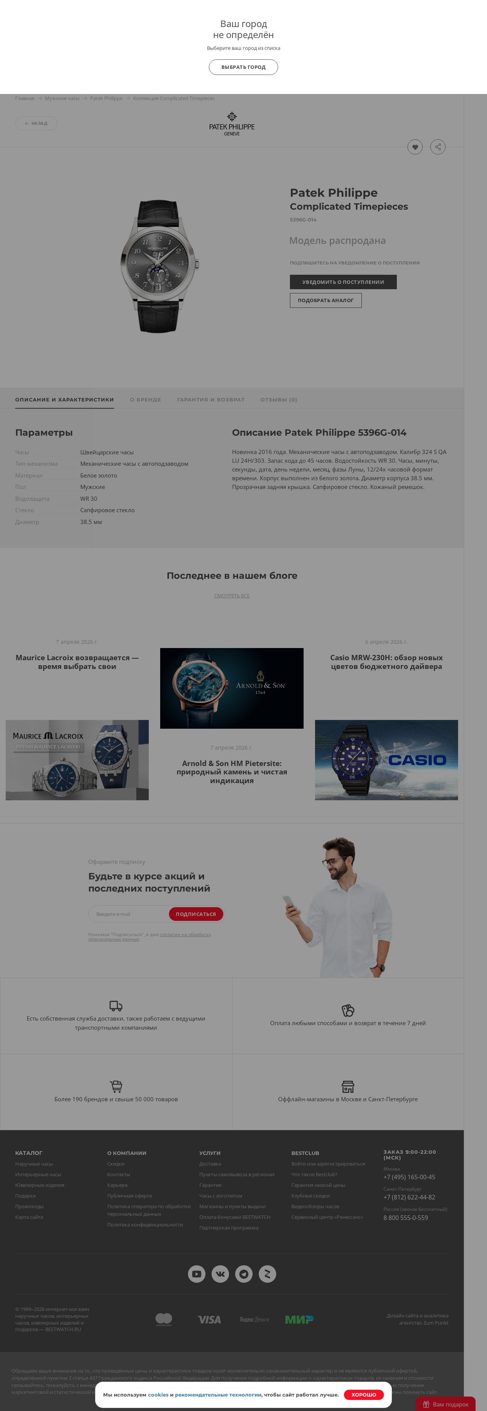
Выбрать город (243, 67)
